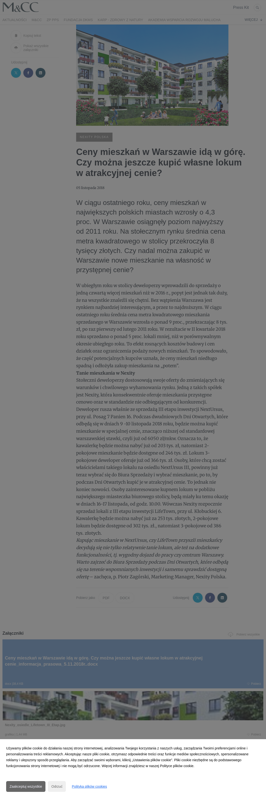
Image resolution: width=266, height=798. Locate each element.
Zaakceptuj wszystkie (26, 786)
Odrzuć (56, 786)
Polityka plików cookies (89, 786)
